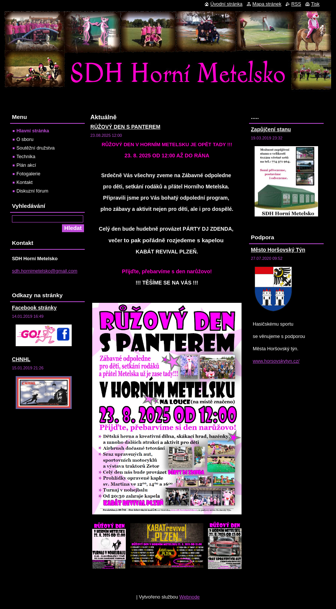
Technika (25, 156)
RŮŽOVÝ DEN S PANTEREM (125, 127)
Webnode (189, 597)
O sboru (25, 139)
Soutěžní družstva (35, 148)
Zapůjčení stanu (271, 129)
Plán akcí (26, 165)
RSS (296, 4)
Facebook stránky (34, 308)
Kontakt (24, 182)
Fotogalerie (28, 173)
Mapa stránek (266, 4)
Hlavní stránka (32, 130)
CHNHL (21, 359)
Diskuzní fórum (32, 191)
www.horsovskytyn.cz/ (276, 361)
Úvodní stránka (226, 4)
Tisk (315, 4)
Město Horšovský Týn (278, 250)
